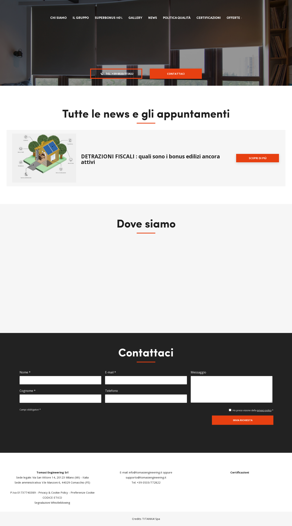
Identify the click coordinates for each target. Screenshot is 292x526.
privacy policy (264, 410)
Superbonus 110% (109, 17)
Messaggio (198, 372)
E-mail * (110, 372)
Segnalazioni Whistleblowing (52, 502)
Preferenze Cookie (83, 492)
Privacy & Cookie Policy (53, 492)
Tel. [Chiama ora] (116, 73)
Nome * (25, 372)
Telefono (111, 391)
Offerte (234, 17)
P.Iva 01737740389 (23, 492)
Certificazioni (208, 17)
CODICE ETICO (52, 497)
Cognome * (28, 391)
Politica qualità (177, 17)
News (152, 17)
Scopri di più (257, 158)
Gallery (135, 17)
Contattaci (176, 73)
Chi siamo (58, 17)
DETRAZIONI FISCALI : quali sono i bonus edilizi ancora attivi (150, 159)
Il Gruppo (81, 17)
